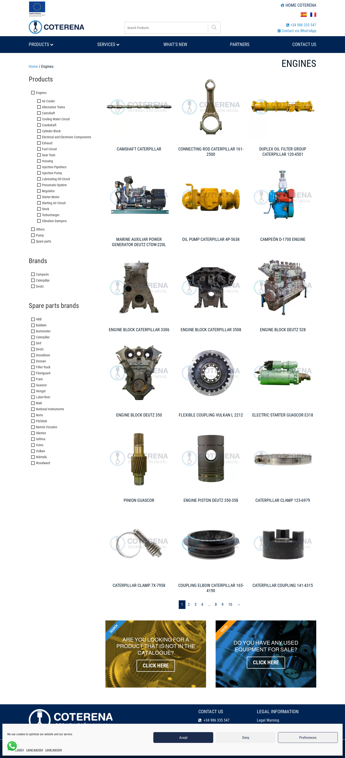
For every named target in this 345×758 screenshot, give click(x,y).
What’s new (175, 44)
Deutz (40, 286)
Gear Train (48, 155)
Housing (47, 161)
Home (33, 66)
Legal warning (34, 750)
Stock (45, 209)
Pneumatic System (54, 185)
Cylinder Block (51, 131)
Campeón (42, 274)
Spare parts (43, 241)
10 (230, 604)
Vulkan (40, 451)
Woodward (43, 463)
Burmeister (43, 331)
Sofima (40, 439)
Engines (41, 92)
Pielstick (41, 421)
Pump (40, 235)
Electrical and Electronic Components (66, 137)
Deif (38, 343)
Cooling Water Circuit (56, 119)
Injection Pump (52, 173)
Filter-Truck (43, 367)
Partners (239, 44)
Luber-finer (43, 397)
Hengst (41, 391)
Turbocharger (50, 215)
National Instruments (50, 409)
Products (41, 44)
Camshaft (48, 113)
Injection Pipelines (54, 167)
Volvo (39, 445)
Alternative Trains (53, 107)
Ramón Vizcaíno (46, 427)
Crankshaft (49, 125)
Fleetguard (43, 373)
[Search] (214, 28)
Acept (183, 737)
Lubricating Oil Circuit (56, 179)
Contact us (304, 44)
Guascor (41, 385)
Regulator (48, 191)
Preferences (307, 737)
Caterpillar (43, 280)
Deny (245, 737)
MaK (39, 403)
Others (40, 229)
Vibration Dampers (54, 221)
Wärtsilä (41, 457)
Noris (39, 415)
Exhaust (47, 143)
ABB (39, 319)
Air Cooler (48, 101)
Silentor (41, 433)
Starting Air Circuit (54, 203)
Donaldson (43, 355)
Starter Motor (50, 197)
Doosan (41, 361)
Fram (39, 379)
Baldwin (41, 325)
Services (108, 44)
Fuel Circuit (49, 149)
